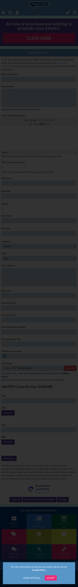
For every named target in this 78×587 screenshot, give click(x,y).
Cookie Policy (38, 570)
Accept (51, 578)
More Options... (32, 578)
